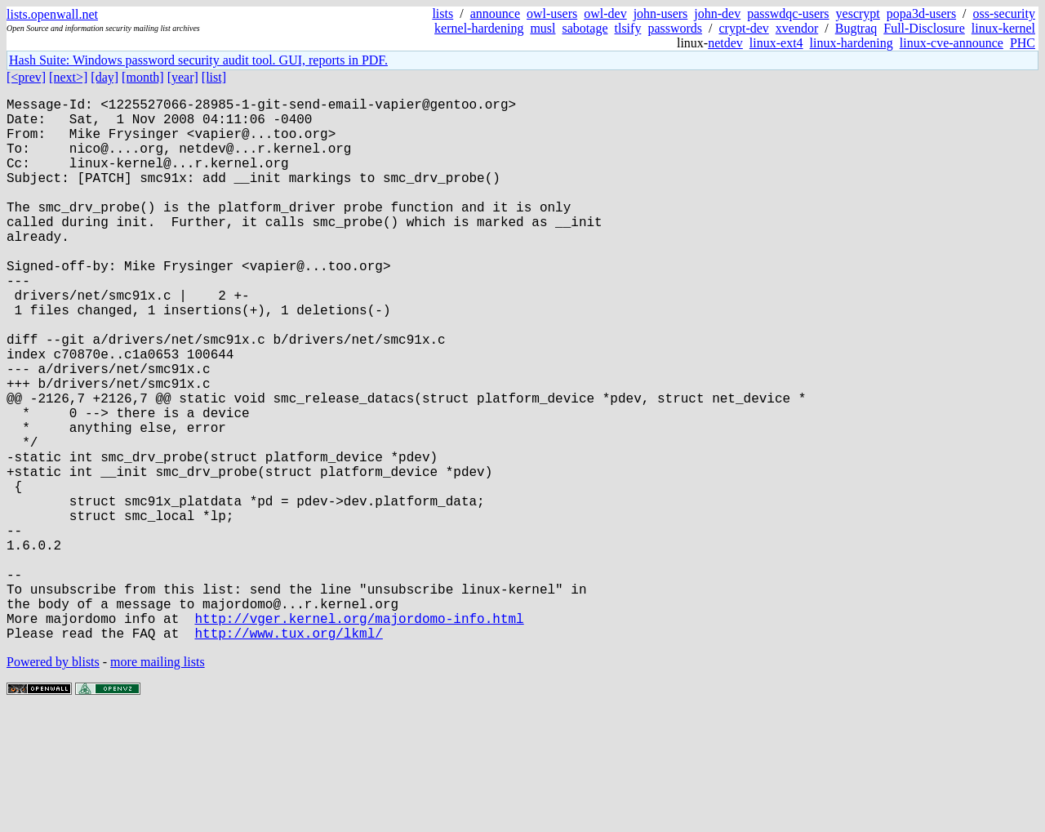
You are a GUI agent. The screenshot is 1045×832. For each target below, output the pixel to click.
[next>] (68, 77)
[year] (182, 77)
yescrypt (858, 13)
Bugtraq (856, 28)
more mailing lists (157, 783)
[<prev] (26, 77)
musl (542, 28)
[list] (214, 77)
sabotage (585, 28)
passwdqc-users (788, 13)
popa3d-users (921, 13)
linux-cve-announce (951, 43)
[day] (104, 77)
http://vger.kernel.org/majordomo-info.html (358, 736)
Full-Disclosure (924, 28)
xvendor (797, 28)
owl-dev (605, 13)
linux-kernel (1003, 28)
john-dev (717, 13)
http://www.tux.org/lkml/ (288, 754)
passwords (674, 28)
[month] (143, 77)
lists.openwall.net (52, 14)
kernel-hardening (478, 28)
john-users (661, 13)
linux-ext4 (776, 43)
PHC (1022, 43)
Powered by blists (53, 783)
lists (442, 13)
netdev (725, 43)
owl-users (552, 13)
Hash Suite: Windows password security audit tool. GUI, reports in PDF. (198, 60)
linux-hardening (851, 43)
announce (495, 13)
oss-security (1004, 13)
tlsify (627, 28)
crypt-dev (744, 28)
